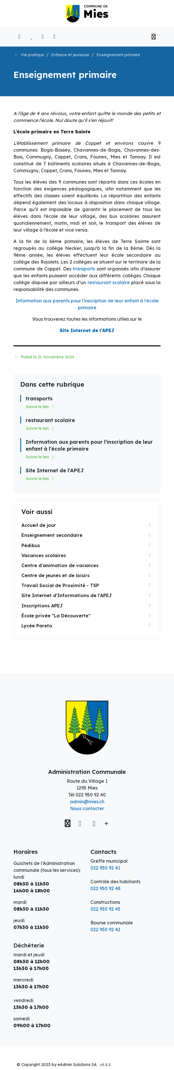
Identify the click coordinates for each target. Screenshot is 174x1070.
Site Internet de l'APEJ (87, 330)
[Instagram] (94, 823)
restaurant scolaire (109, 282)
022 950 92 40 (91, 795)
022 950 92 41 (105, 868)
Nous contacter (87, 808)
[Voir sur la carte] (68, 823)
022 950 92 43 (105, 909)
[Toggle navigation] (154, 36)
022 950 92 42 (105, 929)
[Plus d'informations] (105, 823)
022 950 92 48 (105, 888)
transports (84, 269)
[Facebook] (81, 823)
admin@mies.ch (87, 801)
